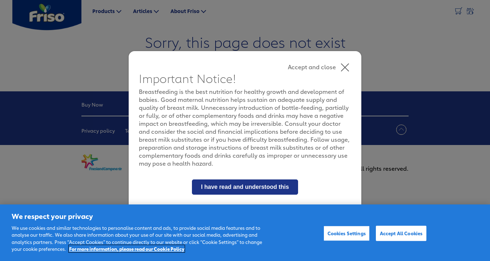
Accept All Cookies (401, 233)
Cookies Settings (347, 233)
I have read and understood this (245, 187)
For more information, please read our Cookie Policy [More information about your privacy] (126, 248)
